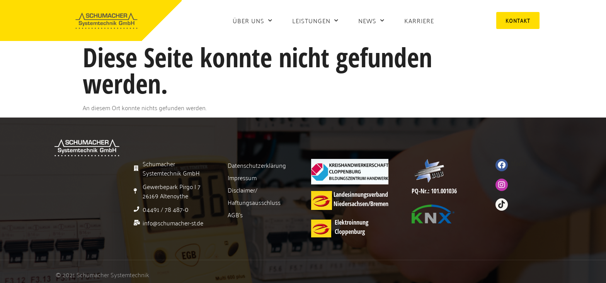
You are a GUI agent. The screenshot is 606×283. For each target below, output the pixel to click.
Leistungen (315, 20)
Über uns (252, 20)
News (371, 20)
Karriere (419, 20)
